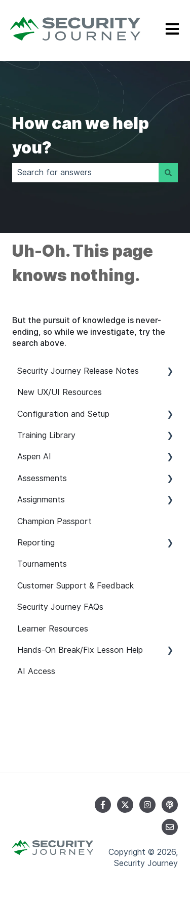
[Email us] (170, 827)
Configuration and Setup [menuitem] (63, 414)
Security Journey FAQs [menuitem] (60, 607)
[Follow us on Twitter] (125, 805)
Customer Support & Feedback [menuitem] (75, 586)
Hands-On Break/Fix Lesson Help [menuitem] (80, 650)
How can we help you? (80, 135)
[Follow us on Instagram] (147, 805)
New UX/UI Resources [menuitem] (59, 392)
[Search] (168, 172)
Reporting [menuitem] (36, 542)
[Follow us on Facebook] (103, 805)
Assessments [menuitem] (42, 478)
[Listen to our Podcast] (170, 805)
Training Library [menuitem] (46, 435)
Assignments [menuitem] (41, 499)
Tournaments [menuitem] (42, 564)
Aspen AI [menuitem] (34, 456)
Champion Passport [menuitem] (54, 521)
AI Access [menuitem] (36, 671)
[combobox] (85, 172)
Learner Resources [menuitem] (52, 629)
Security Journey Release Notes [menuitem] (78, 371)
